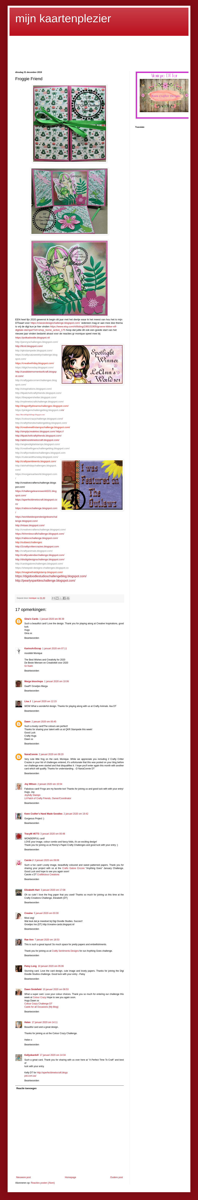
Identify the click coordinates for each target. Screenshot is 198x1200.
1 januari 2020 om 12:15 (44, 701)
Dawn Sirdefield (33, 989)
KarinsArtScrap (32, 648)
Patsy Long (30, 966)
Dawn (27, 721)
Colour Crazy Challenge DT (38, 1003)
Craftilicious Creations (48, 874)
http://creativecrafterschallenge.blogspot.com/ (40, 529)
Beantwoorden (31, 638)
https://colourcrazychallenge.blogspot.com (38, 418)
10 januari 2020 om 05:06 (51, 966)
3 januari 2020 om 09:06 (46, 860)
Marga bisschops (33, 681)
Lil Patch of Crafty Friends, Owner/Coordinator (47, 798)
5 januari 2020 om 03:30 (46, 913)
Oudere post (116, 1177)
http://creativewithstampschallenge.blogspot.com (42, 427)
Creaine (28, 913)
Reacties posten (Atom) (43, 1183)
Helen (27, 1022)
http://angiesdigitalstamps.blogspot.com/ (37, 444)
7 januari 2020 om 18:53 (47, 939)
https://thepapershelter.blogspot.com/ (35, 397)
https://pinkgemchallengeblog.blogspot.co (38, 410)
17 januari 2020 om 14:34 (53, 1055)
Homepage (70, 1177)
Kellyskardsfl (31, 1055)
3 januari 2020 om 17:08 (53, 890)
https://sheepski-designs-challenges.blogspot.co (42, 567)
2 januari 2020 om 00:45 (44, 721)
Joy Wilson (30, 784)
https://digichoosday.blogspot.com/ (34, 367)
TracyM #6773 (31, 833)
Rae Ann (29, 939)
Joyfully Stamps (32, 795)
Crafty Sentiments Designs (65, 951)
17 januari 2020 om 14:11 (45, 1022)
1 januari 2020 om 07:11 (54, 648)
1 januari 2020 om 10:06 (56, 681)
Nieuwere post (23, 1177)
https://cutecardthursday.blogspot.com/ (36, 457)
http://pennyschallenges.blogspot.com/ (36, 342)
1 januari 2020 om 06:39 (52, 619)
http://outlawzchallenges (28, 542)
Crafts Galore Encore (74, 868)
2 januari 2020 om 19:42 (76, 813)
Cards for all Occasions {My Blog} (41, 1007)
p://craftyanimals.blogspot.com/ (35, 550)
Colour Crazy (39, 997)
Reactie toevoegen (26, 1088)
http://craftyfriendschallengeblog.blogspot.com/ (41, 422)
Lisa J (27, 701)
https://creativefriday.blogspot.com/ (34, 363)
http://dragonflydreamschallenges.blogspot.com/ (42, 406)
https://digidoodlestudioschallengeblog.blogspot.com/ (50, 576)
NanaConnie (31, 754)
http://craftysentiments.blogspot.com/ (35, 461)
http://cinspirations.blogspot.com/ (33, 388)
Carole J (28, 860)
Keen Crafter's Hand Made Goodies (43, 813)
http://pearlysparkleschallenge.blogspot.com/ (45, 580)
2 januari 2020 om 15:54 (50, 784)
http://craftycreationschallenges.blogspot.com (40, 452)
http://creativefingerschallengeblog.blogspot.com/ (42, 448)
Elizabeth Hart (32, 890)
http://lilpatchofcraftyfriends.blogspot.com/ (38, 393)
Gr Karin (28, 666)
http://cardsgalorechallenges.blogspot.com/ (39, 563)
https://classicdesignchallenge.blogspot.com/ (55, 322)
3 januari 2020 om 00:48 (52, 833)
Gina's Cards (31, 619)
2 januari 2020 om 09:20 (51, 754)
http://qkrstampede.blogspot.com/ (33, 350)
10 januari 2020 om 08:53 (56, 989)
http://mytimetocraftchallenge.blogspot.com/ (39, 401)
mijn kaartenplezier (63, 18)
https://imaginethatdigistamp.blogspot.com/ (39, 572)
